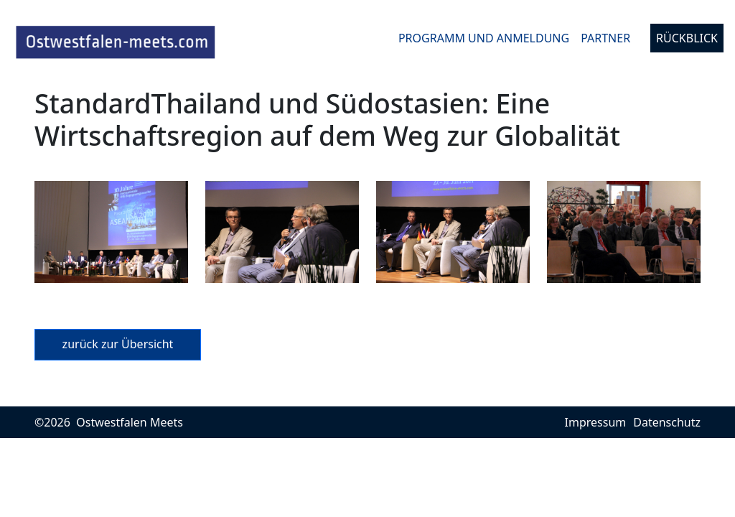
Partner (605, 38)
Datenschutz (667, 422)
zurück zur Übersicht (118, 344)
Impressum (596, 422)
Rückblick (687, 38)
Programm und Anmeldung (483, 38)
